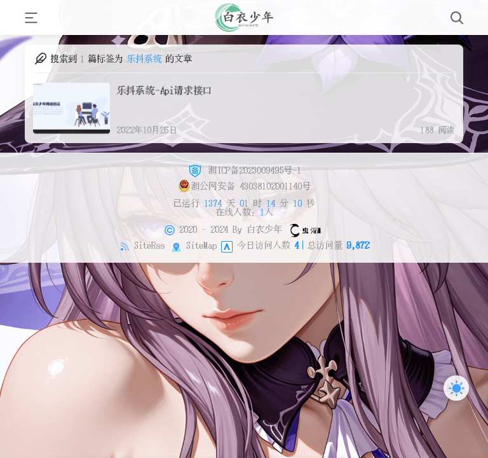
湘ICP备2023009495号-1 (244, 169)
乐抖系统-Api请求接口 (163, 89)
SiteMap (201, 244)
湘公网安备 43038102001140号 (244, 185)
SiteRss (149, 244)
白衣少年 (264, 229)
